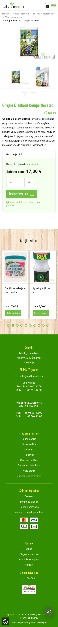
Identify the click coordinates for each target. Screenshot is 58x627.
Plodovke (29, 454)
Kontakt (29, 564)
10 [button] (47, 325)
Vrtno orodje (29, 470)
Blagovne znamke (29, 554)
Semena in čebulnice (29, 465)
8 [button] (39, 325)
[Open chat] (49, 611)
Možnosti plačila (29, 501)
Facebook (29, 578)
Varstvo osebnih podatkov (29, 512)
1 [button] (8, 325)
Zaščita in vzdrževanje (44, 13)
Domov (5, 13)
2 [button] (13, 325)
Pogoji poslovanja (29, 507)
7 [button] (34, 325)
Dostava (29, 496)
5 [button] (26, 325)
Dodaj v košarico (21, 193)
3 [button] (17, 325)
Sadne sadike (29, 439)
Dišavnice (29, 449)
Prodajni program (21, 13)
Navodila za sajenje (29, 559)
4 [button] (21, 325)
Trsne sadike (29, 444)
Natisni (52, 112)
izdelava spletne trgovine (23, 622)
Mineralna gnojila (13, 17)
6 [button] (30, 325)
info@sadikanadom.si (29, 376)
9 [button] (43, 325)
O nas (29, 548)
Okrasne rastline (29, 460)
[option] (15, 76)
